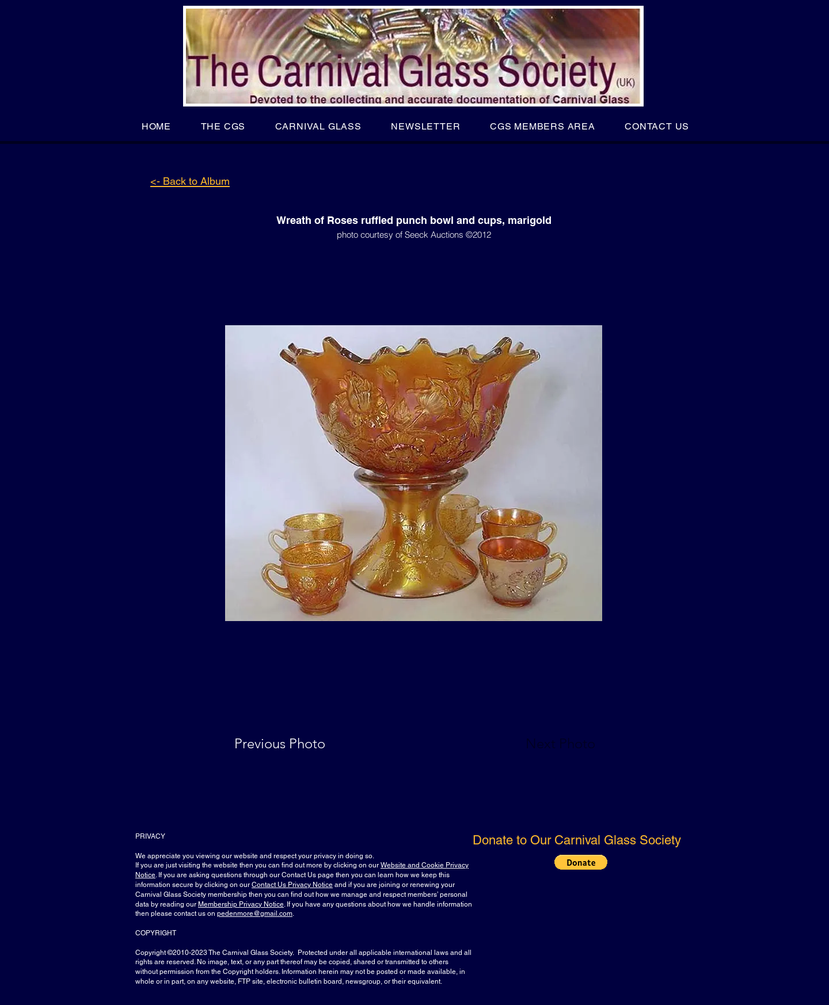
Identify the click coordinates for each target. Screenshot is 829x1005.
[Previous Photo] (296, 743)
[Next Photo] (537, 743)
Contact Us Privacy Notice (292, 885)
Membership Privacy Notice (241, 904)
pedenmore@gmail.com (254, 913)
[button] (223, 126)
